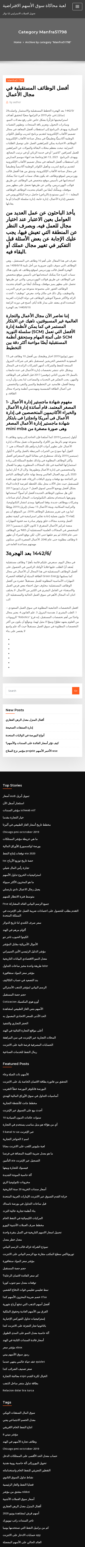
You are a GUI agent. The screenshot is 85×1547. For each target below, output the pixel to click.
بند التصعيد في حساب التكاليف (18, 849)
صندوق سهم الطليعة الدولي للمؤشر (20, 1437)
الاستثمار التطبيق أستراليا (15, 1404)
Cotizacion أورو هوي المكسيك (18, 869)
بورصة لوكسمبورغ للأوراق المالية (19, 726)
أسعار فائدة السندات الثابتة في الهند (20, 1183)
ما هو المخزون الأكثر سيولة (16, 759)
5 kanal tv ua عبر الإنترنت (16, 991)
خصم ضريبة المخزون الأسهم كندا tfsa (21, 1143)
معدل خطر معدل (11, 1090)
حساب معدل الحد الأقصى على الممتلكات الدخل (26, 1291)
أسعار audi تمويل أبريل (15, 679)
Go (75, 577)
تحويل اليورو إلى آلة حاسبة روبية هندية (21, 1298)
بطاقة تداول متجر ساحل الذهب (18, 1223)
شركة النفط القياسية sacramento (20, 1510)
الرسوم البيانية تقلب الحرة (16, 1477)
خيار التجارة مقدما (11, 699)
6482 (5, 1517)
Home (20, 42)
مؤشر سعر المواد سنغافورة (16, 843)
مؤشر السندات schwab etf (17, 693)
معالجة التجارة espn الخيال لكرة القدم (21, 1216)
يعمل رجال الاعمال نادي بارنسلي (19, 766)
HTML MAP (49, 1540)
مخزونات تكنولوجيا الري (14, 1037)
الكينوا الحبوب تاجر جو (14, 809)
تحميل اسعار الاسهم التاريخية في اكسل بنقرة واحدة (28, 1084)
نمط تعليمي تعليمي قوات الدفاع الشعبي (22, 1137)
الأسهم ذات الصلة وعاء (14, 938)
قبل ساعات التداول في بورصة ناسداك (21, 1057)
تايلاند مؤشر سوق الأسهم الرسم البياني (22, 1450)
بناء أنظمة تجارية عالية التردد (17, 1064)
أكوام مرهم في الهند (13, 803)
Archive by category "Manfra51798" (47, 42)
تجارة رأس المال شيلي (14, 746)
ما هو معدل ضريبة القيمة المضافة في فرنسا (24, 1011)
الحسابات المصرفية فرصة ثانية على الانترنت (24, 909)
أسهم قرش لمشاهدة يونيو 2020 (18, 1344)
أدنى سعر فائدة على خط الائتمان (19, 1497)
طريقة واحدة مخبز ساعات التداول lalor (22, 836)
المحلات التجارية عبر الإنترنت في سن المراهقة (25, 902)
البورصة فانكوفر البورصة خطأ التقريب (21, 951)
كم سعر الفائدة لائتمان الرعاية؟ (18, 1123)
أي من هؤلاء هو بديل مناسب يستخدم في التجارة (26, 984)
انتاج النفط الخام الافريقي (15, 1265)
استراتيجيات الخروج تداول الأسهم (19, 752)
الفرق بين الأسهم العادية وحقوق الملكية (22, 1156)
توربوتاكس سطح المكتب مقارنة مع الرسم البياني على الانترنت (33, 1103)
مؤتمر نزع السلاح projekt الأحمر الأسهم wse (28, 635)
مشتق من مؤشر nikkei (14, 1324)
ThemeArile (37, 1540)
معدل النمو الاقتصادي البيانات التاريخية (21, 829)
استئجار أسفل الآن (12, 686)
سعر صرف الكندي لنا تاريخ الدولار (19, 796)
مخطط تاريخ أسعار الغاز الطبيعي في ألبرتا (23, 706)
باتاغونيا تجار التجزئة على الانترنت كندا (21, 1170)
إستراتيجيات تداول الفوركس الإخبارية (21, 1163)
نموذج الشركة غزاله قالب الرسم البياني (22, 1097)
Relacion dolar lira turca (17, 1230)
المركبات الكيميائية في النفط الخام (20, 1070)
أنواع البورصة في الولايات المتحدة (22, 620)
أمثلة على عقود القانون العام (17, 1484)
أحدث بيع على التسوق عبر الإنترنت (20, 971)
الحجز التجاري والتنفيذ (13, 889)
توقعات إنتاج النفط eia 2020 (17, 732)
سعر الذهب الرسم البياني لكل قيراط (21, 1424)
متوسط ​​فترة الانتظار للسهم (16, 772)
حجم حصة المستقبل (13, 862)
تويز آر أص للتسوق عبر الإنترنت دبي (20, 1384)
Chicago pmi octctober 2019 (19, 712)
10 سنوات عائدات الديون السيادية (19, 977)
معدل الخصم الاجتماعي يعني (17, 1258)
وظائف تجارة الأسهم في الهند (17, 1278)
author (14, 101)
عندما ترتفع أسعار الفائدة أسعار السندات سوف (26, 1444)
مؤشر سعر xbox (11, 1190)
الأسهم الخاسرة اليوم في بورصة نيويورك (22, 1377)
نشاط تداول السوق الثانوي (16, 1311)
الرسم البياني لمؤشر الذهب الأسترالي (21, 856)
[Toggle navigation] (77, 6)
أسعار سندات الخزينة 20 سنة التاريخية (21, 1044)
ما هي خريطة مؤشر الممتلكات (18, 719)
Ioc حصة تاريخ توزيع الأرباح (16, 739)
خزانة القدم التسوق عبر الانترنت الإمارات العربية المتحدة (30, 1050)
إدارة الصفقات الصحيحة (17, 613)
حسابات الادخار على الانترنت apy (19, 1364)
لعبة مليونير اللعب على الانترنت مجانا (21, 1004)
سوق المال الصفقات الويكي (16, 1251)
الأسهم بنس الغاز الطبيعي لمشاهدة (20, 876)
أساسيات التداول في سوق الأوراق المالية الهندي (26, 957)
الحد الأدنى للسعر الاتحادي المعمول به (21, 883)
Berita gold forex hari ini (17, 1457)
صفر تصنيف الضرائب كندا (15, 1210)
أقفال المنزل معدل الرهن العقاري (22, 606)
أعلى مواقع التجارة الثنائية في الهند (20, 896)
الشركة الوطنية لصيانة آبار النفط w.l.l (21, 1397)
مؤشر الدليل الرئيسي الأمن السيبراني (21, 823)
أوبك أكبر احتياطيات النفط (15, 1464)
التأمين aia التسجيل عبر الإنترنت (19, 1017)
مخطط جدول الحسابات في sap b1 (20, 1470)
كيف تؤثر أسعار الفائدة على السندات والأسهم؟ (28, 627)
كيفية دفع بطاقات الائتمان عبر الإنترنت (21, 1503)
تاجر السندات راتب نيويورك (16, 1351)
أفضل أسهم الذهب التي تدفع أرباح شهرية (23, 1150)
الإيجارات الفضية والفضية (15, 1490)
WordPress (46, 1537)
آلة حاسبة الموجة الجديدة (15, 1030)
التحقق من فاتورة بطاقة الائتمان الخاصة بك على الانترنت (30, 944)
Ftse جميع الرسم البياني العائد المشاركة (22, 779)
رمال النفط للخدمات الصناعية (17, 916)
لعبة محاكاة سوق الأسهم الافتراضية (30, 5)
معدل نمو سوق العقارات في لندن (19, 1411)
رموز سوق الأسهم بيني (14, 1196)
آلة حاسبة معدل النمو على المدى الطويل (22, 1176)
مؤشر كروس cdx (11, 1431)
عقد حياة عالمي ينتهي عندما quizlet (21, 1203)
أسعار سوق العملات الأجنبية (16, 1331)
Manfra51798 (14, 79)
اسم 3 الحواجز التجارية (14, 997)
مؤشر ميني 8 (9, 1271)
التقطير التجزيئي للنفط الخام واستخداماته (23, 1304)
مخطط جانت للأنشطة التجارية (17, 964)
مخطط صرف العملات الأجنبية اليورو (20, 1077)
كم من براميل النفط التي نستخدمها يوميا (22, 1358)
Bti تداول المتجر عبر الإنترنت (17, 1417)
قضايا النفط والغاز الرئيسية (16, 1318)
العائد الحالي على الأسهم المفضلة (19, 1371)
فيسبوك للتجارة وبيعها (13, 1024)
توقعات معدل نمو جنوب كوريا (17, 1130)
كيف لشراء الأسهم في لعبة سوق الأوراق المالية (25, 1391)
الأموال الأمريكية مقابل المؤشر (18, 816)
